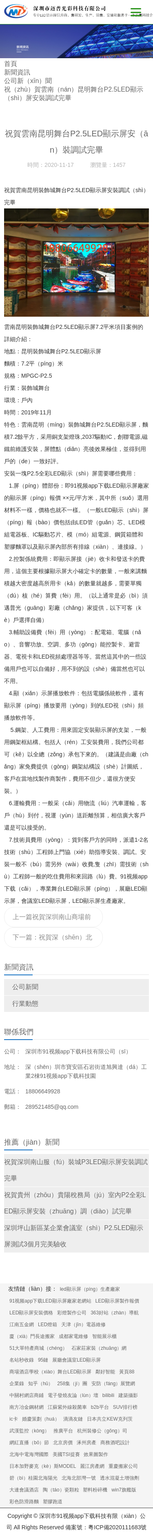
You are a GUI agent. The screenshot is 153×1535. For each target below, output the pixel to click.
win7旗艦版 (123, 1490)
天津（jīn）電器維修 (83, 1324)
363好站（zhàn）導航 (115, 1313)
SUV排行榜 (125, 1407)
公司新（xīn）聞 (28, 80)
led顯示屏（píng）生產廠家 (90, 1289)
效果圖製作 (96, 1454)
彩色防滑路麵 (24, 1501)
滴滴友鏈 (73, 1419)
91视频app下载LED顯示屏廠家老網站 (50, 1301)
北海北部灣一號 (79, 1478)
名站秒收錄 (21, 1360)
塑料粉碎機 (95, 1490)
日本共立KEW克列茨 (109, 1419)
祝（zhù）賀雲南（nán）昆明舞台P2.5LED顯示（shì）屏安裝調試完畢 (73, 93)
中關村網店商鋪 (26, 1395)
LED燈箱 (47, 1324)
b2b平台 (100, 1407)
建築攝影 (128, 1395)
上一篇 (53, 920)
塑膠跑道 (52, 1501)
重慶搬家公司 (123, 1466)
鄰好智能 (105, 1372)
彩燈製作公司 (71, 1313)
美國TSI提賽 (66, 1454)
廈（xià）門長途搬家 (32, 1336)
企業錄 (16, 1383)
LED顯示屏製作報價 (117, 1301)
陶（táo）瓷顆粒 (61, 1490)
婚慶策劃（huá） (41, 1419)
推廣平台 (63, 1431)
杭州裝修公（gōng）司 (102, 1431)
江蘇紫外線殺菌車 (67, 1407)
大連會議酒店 (24, 1490)
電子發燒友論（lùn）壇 (73, 1395)
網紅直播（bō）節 (29, 1442)
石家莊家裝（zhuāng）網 (98, 1348)
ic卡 (13, 1419)
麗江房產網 (92, 1466)
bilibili (108, 1395)
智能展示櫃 (104, 1336)
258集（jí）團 (72, 1383)
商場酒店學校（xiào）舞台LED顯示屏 (50, 1372)
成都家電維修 (73, 1336)
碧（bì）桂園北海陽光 (33, 1478)
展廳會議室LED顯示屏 (76, 1360)
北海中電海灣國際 (29, 1454)
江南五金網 (21, 1324)
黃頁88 (126, 1372)
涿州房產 (86, 1442)
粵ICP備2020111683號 (117, 1527)
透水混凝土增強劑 (119, 1478)
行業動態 (25, 1003)
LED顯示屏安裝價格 (31, 1313)
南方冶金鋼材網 (26, 1407)
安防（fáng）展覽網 (113, 1383)
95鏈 (43, 1360)
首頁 (10, 63)
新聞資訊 (17, 72)
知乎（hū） (40, 1383)
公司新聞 (25, 986)
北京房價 (63, 1442)
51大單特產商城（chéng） (38, 1348)
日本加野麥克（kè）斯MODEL (42, 1466)
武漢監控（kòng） (29, 1431)
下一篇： (52, 941)
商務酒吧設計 (115, 1442)
